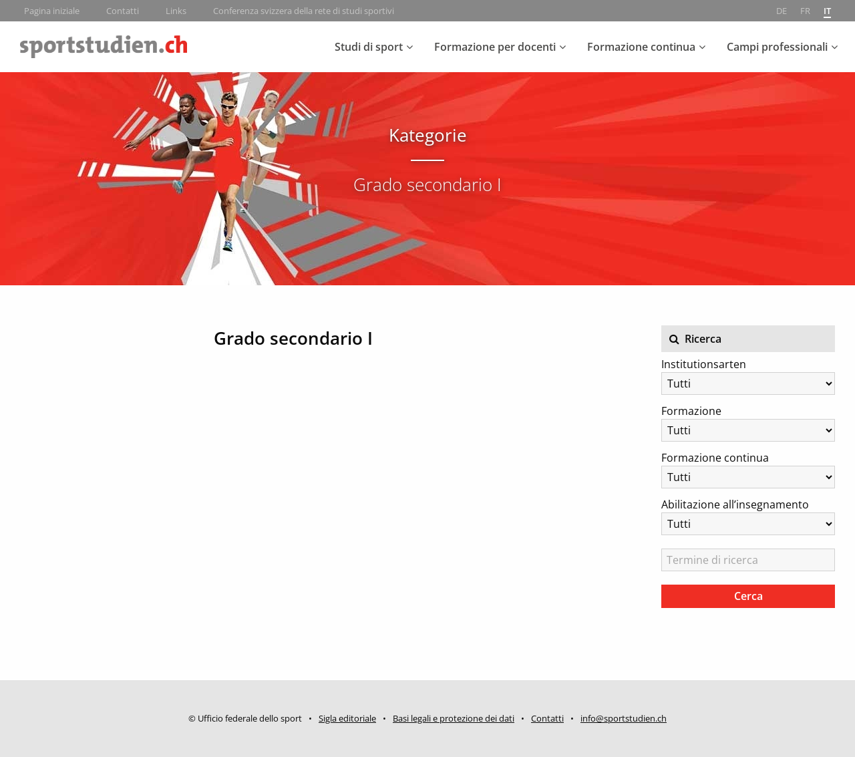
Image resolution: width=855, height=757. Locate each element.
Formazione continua (641, 46)
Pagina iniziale (51, 11)
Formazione (691, 411)
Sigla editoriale (347, 718)
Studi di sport (369, 46)
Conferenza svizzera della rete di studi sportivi (303, 11)
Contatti (122, 11)
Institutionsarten (703, 364)
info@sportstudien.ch (623, 718)
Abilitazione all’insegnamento (735, 504)
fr (805, 11)
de (781, 11)
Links (176, 11)
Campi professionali (777, 46)
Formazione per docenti (495, 46)
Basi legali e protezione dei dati (453, 718)
